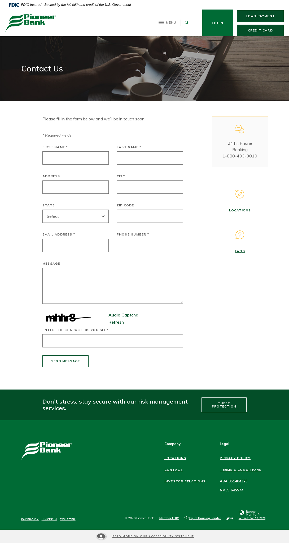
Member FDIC (169, 518)
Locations (240, 210)
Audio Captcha (123, 315)
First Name (55, 147)
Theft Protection (224, 404)
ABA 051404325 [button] (234, 481)
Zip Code (125, 205)
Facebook (30, 519)
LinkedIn (49, 519)
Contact (173, 470)
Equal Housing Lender (205, 518)
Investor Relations (185, 481)
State (48, 205)
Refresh (116, 322)
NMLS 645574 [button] (231, 490)
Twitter (67, 519)
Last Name (129, 147)
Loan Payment (265, 16)
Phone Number (133, 234)
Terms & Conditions (240, 470)
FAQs (240, 251)
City (121, 176)
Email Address (58, 234)
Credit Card (266, 30)
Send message (65, 361)
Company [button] (172, 444)
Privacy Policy (235, 458)
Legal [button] (224, 444)
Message (51, 263)
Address (51, 176)
